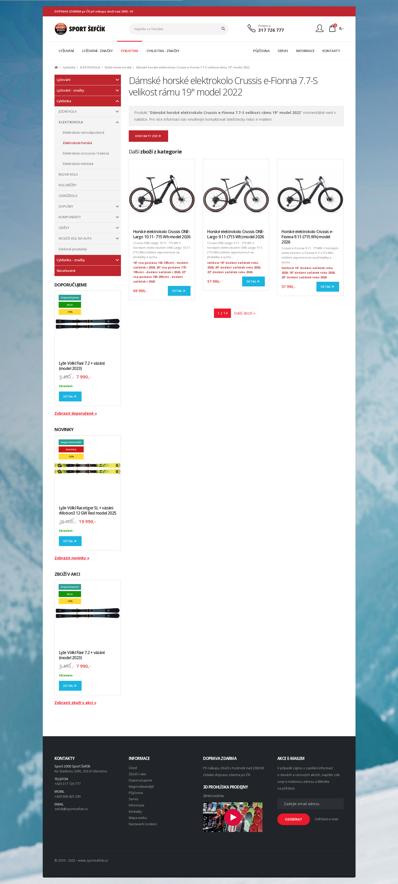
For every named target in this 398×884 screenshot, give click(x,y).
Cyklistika (69, 67)
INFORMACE (305, 50)
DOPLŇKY (66, 206)
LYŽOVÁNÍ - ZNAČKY (97, 50)
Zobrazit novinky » (71, 557)
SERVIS (283, 50)
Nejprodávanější (141, 786)
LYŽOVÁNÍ (66, 50)
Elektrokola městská (78, 164)
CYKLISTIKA (129, 50)
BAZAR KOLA (68, 174)
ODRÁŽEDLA (68, 196)
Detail (70, 396)
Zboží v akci (137, 774)
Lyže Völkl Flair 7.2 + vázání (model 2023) (82, 366)
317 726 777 (271, 30)
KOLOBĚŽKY (68, 185)
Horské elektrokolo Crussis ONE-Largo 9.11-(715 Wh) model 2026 (235, 234)
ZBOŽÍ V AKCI (67, 574)
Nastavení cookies (143, 824)
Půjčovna (136, 793)
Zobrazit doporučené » (75, 413)
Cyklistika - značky (71, 260)
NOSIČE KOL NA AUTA (75, 238)
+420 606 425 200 (67, 796)
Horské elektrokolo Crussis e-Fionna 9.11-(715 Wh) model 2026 (307, 237)
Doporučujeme (140, 780)
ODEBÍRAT (293, 819)
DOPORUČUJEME (70, 285)
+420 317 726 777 (67, 783)
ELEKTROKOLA (90, 67)
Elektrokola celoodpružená (83, 132)
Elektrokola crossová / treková (86, 153)
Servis (133, 799)
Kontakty (135, 811)
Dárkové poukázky (73, 249)
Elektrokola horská (118, 67)
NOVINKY (64, 429)
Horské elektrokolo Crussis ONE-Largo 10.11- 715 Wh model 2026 (162, 234)
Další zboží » (244, 313)
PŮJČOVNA (261, 50)
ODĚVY (64, 228)
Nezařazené (66, 270)
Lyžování (63, 80)
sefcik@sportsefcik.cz (71, 809)
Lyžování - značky (70, 90)
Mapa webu (138, 818)
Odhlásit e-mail (326, 819)
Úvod (133, 768)
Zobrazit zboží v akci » (75, 702)
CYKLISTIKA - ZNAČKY (163, 50)
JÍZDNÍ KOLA (68, 111)
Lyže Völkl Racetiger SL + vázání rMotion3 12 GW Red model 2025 (88, 510)
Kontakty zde (148, 136)
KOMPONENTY (70, 217)
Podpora (264, 25)
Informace (136, 805)
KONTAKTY (331, 50)
